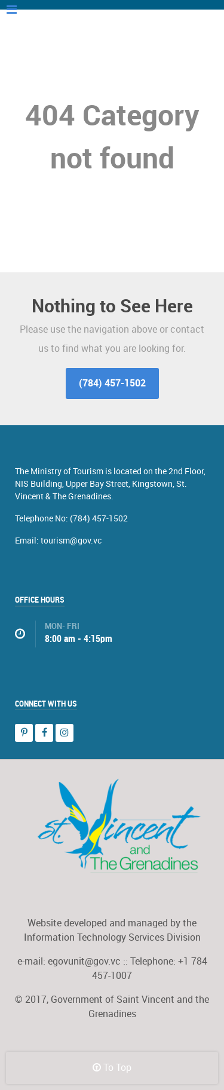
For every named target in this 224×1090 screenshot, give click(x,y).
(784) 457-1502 (112, 383)
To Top (112, 1067)
